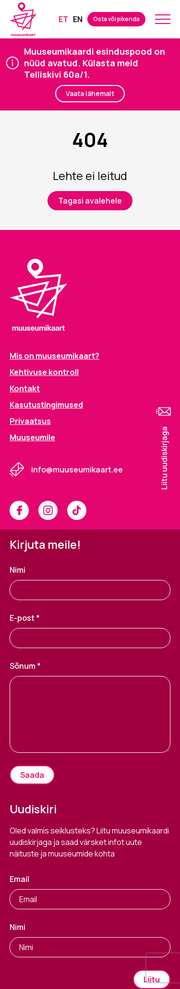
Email (19, 879)
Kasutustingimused (46, 404)
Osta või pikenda (116, 19)
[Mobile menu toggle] (162, 19)
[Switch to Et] (63, 19)
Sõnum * (25, 666)
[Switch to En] (78, 19)
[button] (164, 447)
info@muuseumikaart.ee (77, 469)
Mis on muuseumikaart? (54, 355)
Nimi (17, 570)
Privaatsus (30, 421)
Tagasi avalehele (90, 200)
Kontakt (25, 388)
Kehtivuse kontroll (44, 372)
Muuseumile (32, 437)
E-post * (25, 618)
